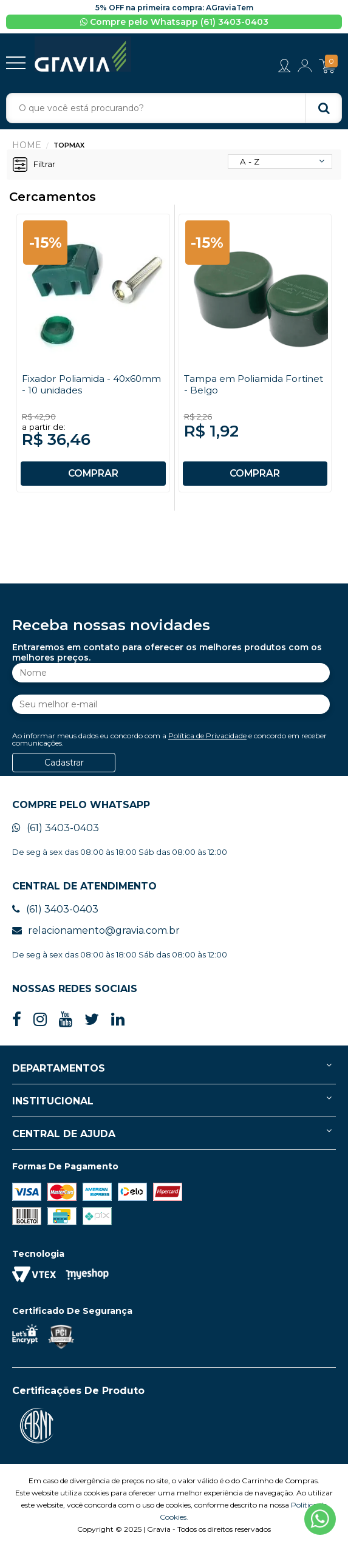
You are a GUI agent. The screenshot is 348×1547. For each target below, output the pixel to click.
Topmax (69, 146)
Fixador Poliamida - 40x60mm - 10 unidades (80, 384)
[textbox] (174, 109)
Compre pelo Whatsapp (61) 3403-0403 (174, 21)
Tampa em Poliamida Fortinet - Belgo (235, 384)
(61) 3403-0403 (55, 828)
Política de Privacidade (207, 736)
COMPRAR (93, 474)
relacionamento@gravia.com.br (96, 931)
